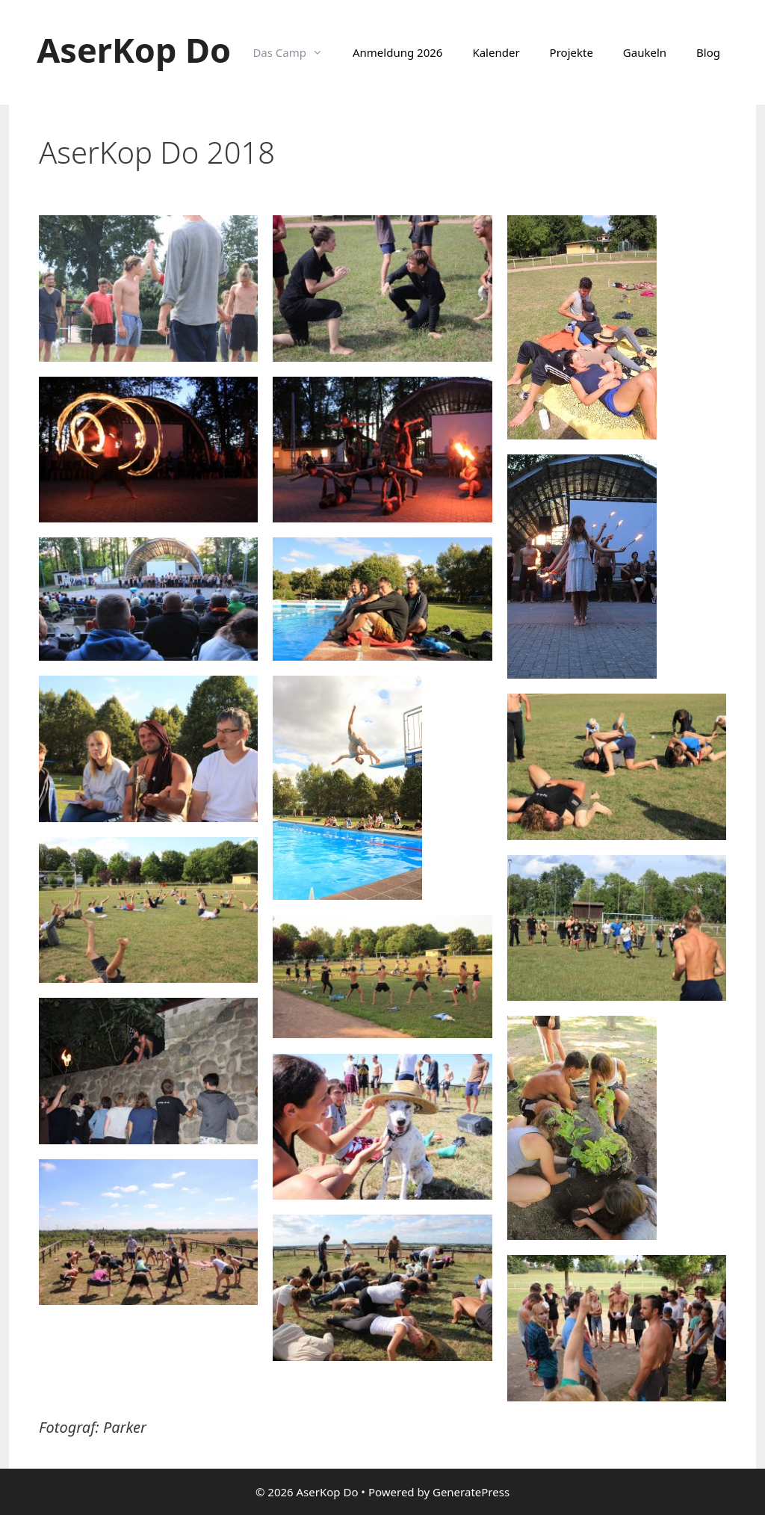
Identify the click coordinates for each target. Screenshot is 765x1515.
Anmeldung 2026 (397, 52)
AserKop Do (134, 49)
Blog (708, 52)
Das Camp (295, 52)
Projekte (571, 52)
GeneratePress (471, 1491)
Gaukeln (644, 52)
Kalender (495, 52)
